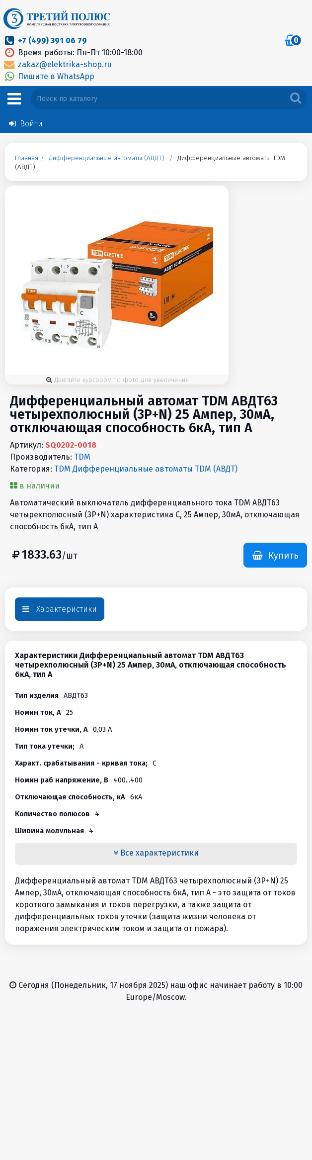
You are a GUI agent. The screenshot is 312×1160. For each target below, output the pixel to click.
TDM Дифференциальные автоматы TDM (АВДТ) (145, 469)
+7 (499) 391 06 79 (52, 40)
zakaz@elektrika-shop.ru (57, 64)
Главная (26, 158)
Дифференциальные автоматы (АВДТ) (106, 158)
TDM (82, 457)
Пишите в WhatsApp (48, 76)
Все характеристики (156, 853)
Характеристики (59, 609)
